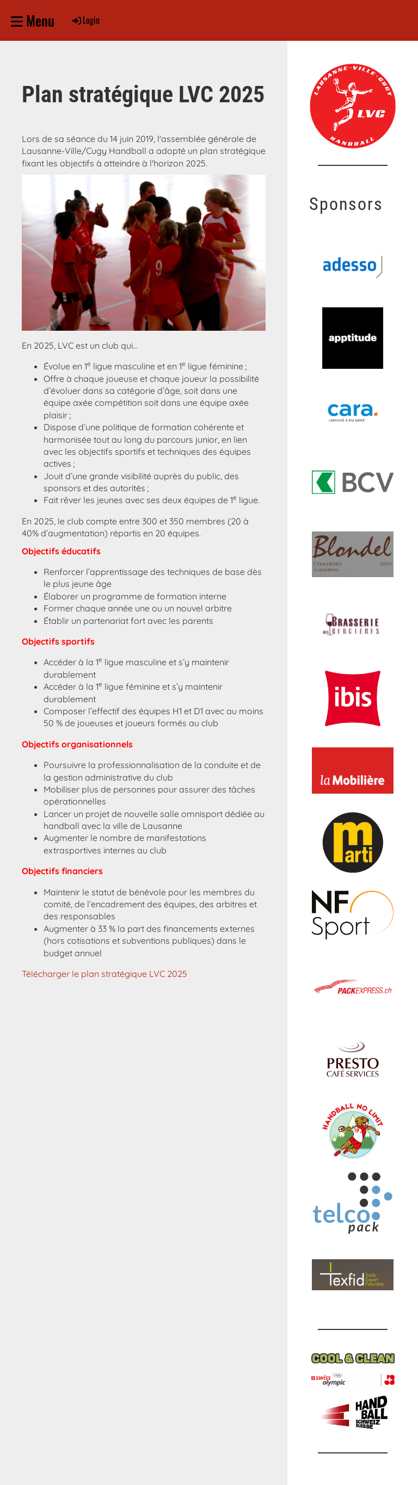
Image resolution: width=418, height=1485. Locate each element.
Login (85, 20)
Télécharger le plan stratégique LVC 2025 (104, 973)
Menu (32, 20)
